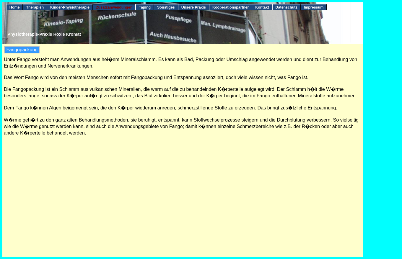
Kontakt (262, 7)
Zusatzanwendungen (114, 7)
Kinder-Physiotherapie (69, 7)
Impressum (314, 7)
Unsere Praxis (193, 7)
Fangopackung (22, 49)
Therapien (35, 7)
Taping (145, 7)
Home (14, 7)
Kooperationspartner (230, 7)
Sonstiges (166, 7)
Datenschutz (286, 7)
